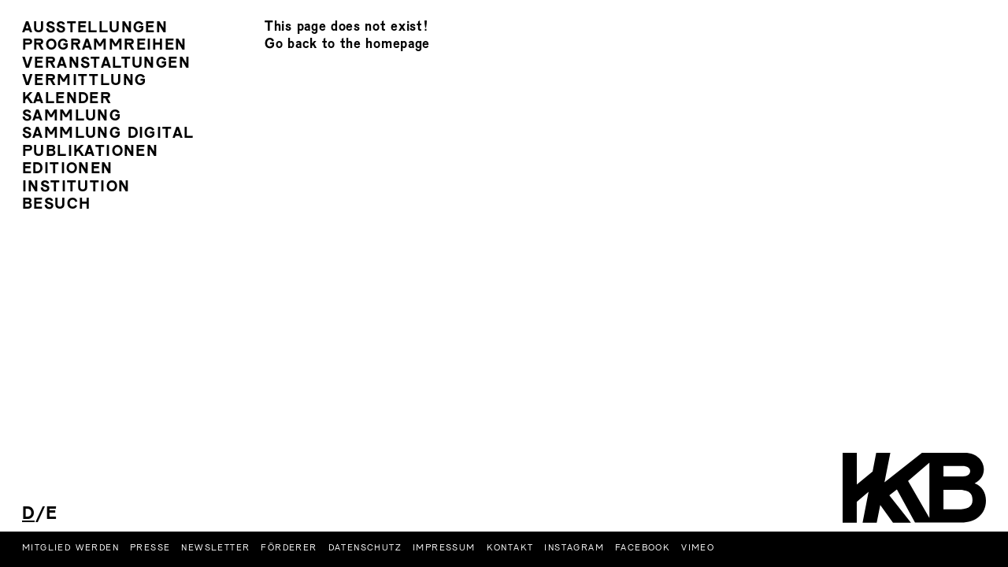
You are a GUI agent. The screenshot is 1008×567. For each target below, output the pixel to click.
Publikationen (90, 152)
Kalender (67, 99)
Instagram (574, 548)
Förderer (289, 548)
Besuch (56, 205)
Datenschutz (365, 548)
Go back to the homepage (347, 44)
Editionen (67, 169)
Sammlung (71, 117)
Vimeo (697, 548)
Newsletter (215, 548)
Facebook (642, 548)
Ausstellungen (95, 28)
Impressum (444, 548)
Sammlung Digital (108, 134)
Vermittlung (84, 81)
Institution (76, 188)
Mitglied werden (70, 548)
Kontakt (510, 548)
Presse (150, 548)
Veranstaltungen (106, 64)
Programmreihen (104, 46)
